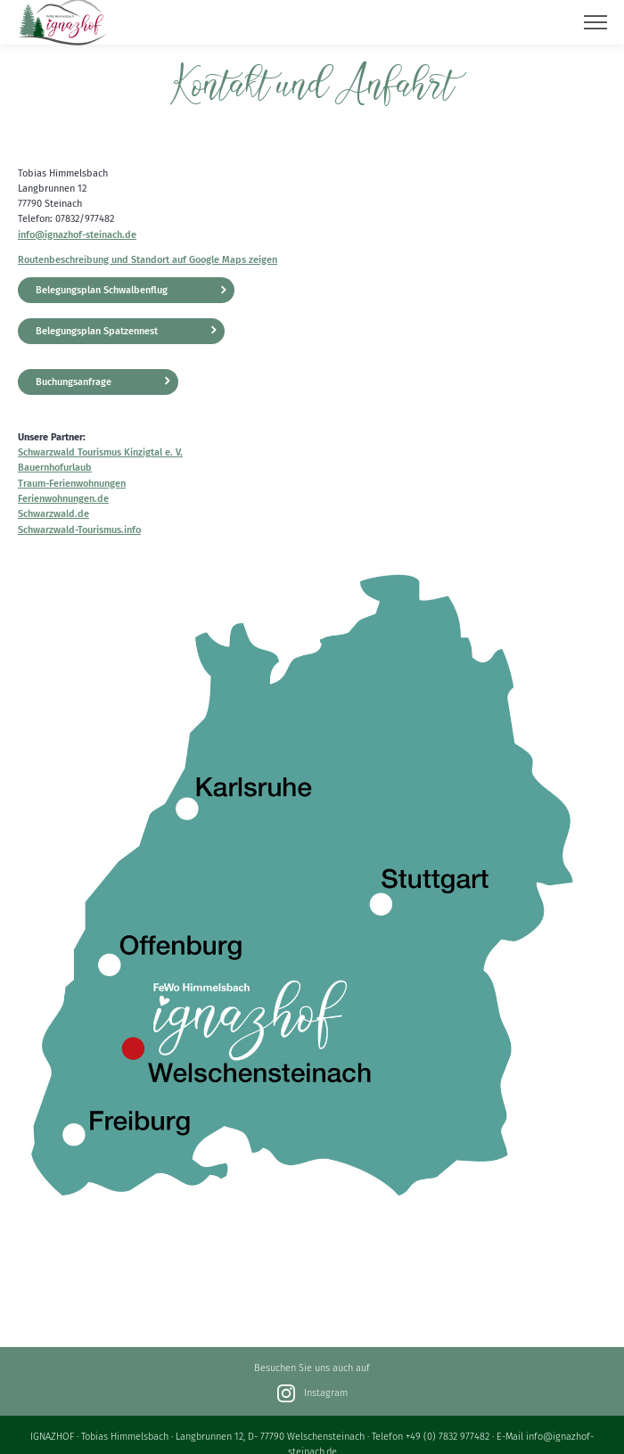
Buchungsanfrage (73, 382)
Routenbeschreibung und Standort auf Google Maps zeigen (147, 260)
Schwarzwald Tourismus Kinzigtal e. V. (100, 452)
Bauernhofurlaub (55, 467)
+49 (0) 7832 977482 (447, 1436)
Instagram (312, 1393)
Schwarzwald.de (53, 514)
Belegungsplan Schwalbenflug (102, 290)
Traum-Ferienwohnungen (72, 483)
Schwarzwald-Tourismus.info (79, 530)
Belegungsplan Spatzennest (97, 331)
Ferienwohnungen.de (63, 499)
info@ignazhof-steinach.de (77, 235)
